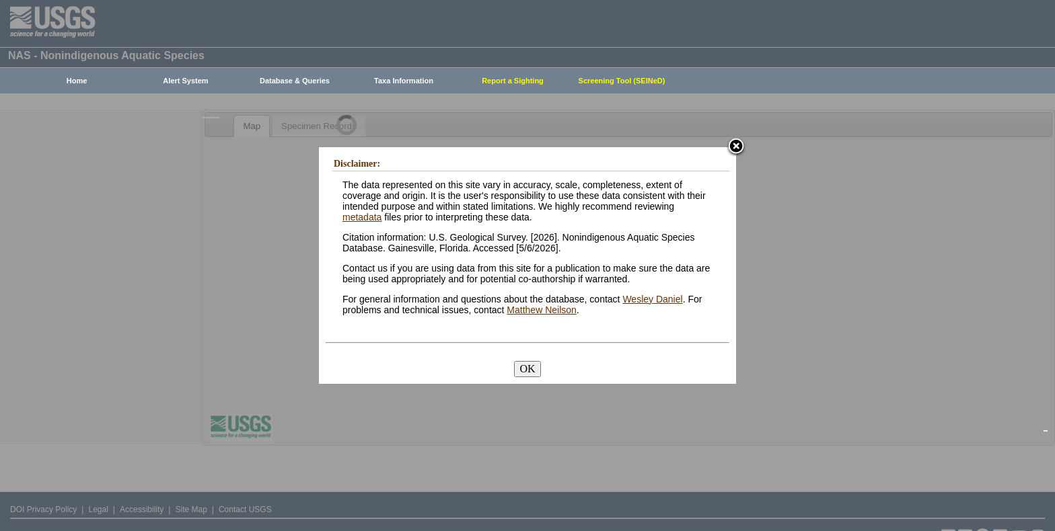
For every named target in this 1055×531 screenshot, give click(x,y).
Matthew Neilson (542, 309)
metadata (361, 217)
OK (527, 368)
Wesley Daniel (652, 299)
